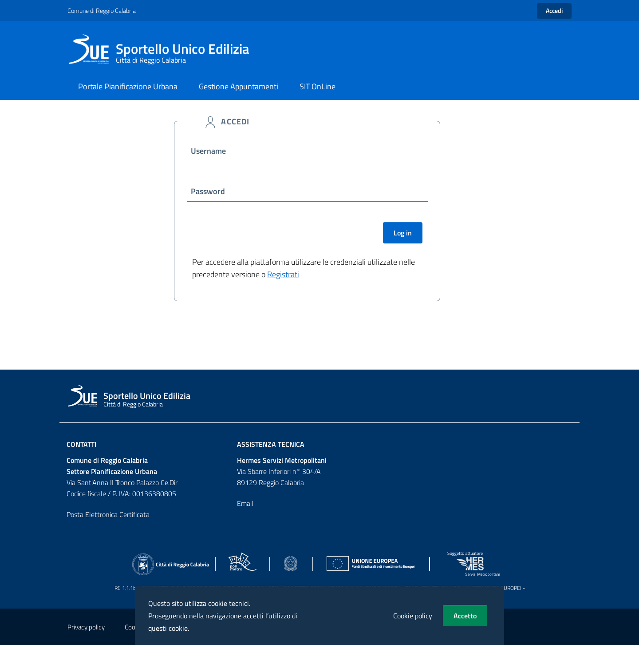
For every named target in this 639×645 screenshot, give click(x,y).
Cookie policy (412, 615)
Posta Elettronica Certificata (108, 514)
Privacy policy (86, 627)
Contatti (81, 444)
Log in (403, 232)
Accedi (554, 10)
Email (245, 503)
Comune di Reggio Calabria (101, 10)
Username (208, 151)
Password (208, 191)
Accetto (465, 615)
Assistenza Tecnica (270, 444)
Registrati (283, 274)
